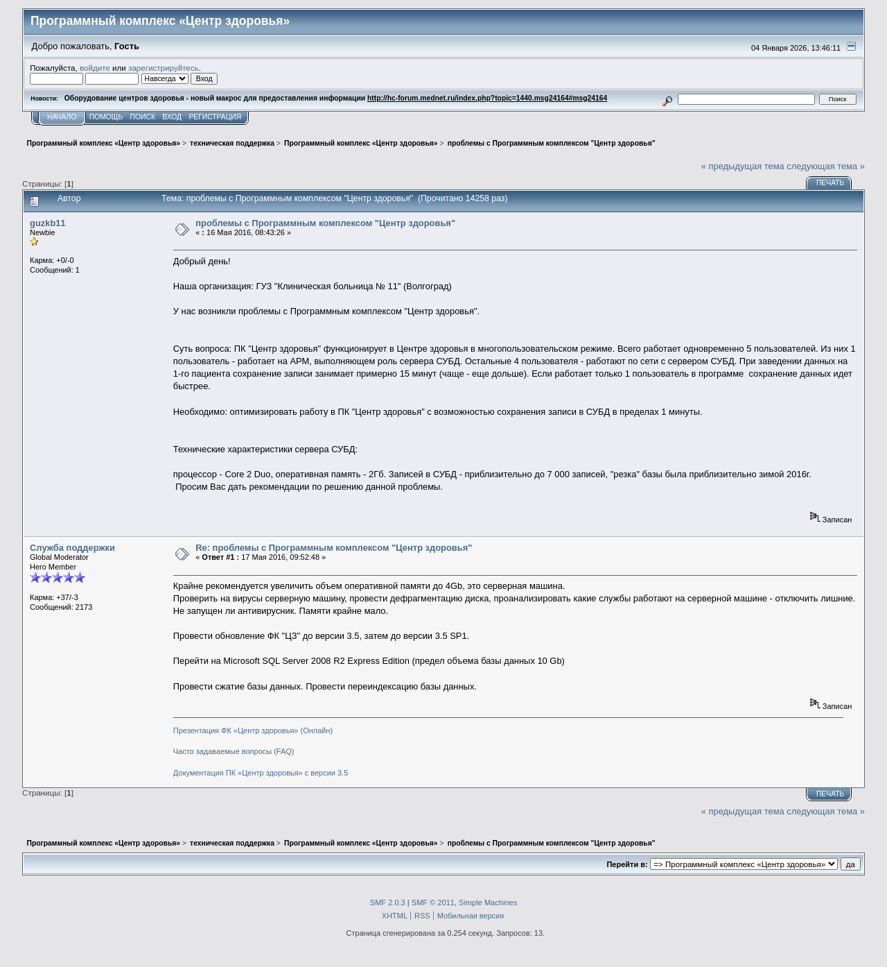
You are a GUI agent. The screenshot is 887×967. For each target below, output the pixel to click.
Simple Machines (488, 902)
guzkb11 (48, 223)
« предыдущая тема (742, 166)
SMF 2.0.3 (387, 902)
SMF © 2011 (433, 902)
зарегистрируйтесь (163, 67)
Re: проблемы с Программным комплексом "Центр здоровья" (333, 547)
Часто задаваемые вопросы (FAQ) (234, 751)
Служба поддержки (72, 547)
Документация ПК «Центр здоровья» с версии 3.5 (261, 773)
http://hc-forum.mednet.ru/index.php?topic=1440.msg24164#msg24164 (487, 98)
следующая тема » (826, 166)
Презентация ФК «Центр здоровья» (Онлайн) (253, 730)
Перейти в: (626, 864)
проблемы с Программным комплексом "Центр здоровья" (325, 223)
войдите (95, 67)
